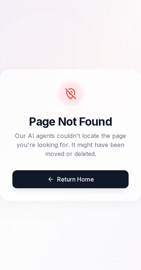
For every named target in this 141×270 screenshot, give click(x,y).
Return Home (70, 179)
